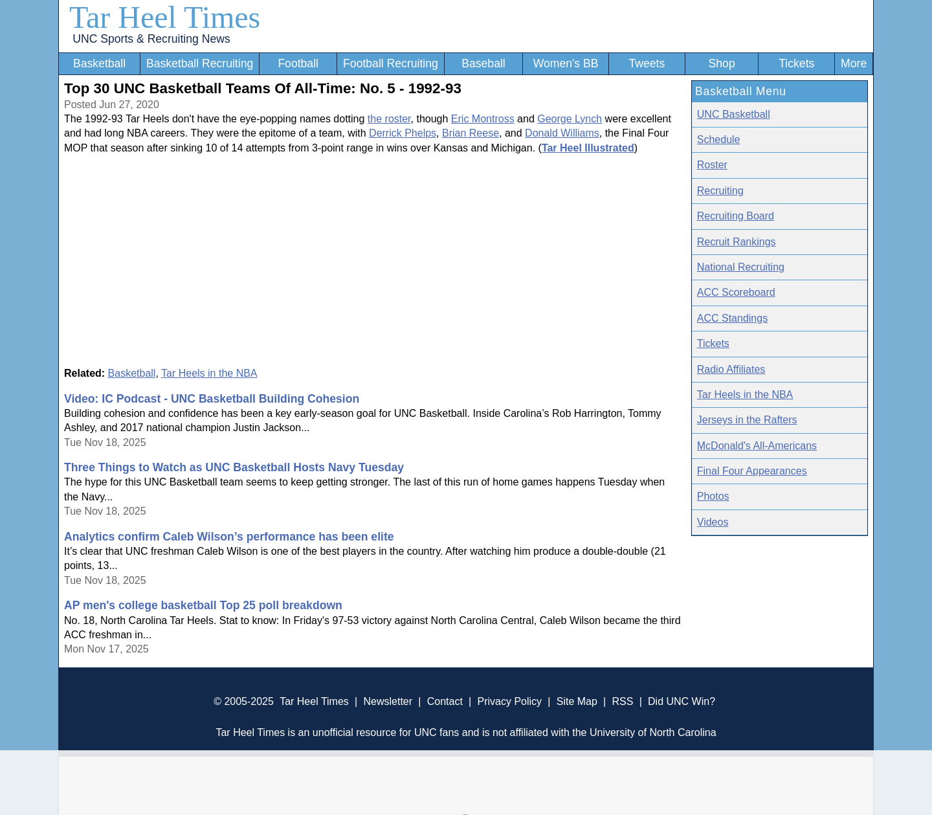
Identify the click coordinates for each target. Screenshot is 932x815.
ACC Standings (732, 318)
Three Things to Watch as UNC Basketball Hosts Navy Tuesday (234, 467)
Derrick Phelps (402, 133)
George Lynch (569, 118)
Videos (713, 522)
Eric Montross (483, 118)
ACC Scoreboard (736, 292)
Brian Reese (470, 133)
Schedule (718, 139)
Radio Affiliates (731, 369)
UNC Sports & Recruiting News (151, 38)
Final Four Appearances (752, 470)
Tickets (796, 63)
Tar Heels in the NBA (209, 373)
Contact (445, 701)
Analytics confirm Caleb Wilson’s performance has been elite (229, 536)
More (854, 63)
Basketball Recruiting (199, 63)
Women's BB (566, 63)
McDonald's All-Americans (757, 445)
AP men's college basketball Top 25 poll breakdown (203, 605)
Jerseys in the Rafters (747, 419)
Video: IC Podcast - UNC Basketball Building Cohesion (211, 398)
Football (298, 63)
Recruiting (720, 190)
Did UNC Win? (681, 701)
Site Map (577, 701)
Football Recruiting (390, 63)
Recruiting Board (735, 215)
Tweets (646, 63)
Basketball (99, 63)
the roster (389, 118)
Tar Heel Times (164, 17)
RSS (622, 701)
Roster (712, 164)
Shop (722, 63)
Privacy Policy (509, 701)
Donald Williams (562, 133)
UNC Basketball (733, 114)
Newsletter (387, 701)
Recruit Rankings (736, 241)
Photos (713, 496)
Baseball (483, 63)
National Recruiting (740, 267)
